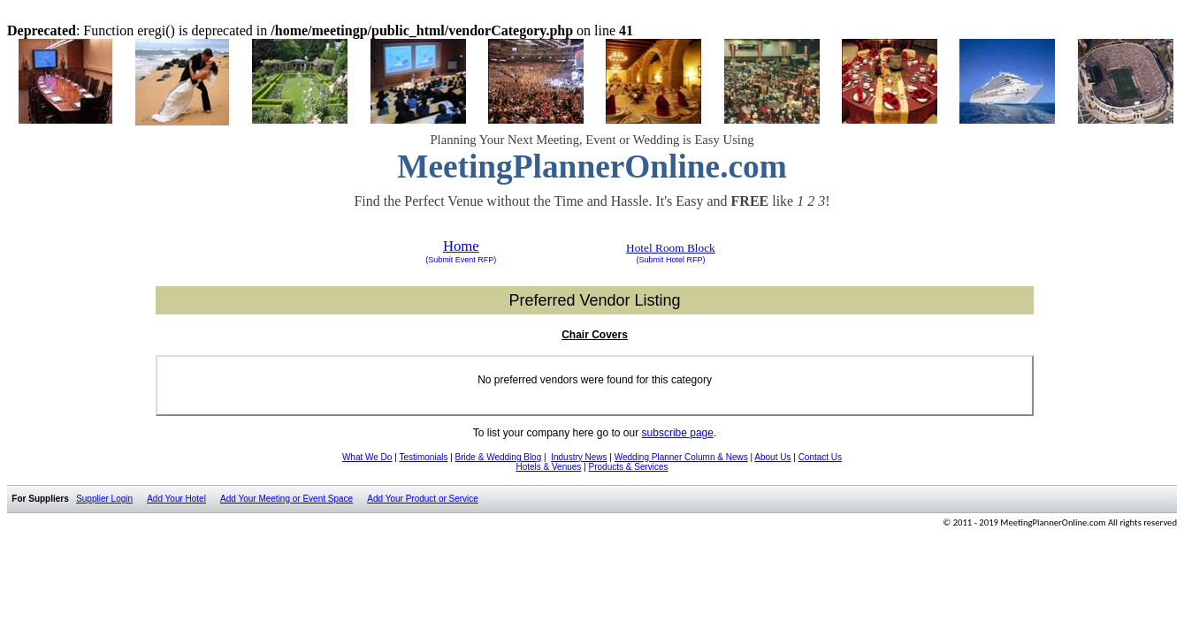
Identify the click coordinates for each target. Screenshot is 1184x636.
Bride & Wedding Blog (498, 457)
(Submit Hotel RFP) (670, 259)
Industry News (579, 457)
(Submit (439, 259)
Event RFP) (474, 259)
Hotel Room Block (670, 247)
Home (461, 246)
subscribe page (678, 433)
